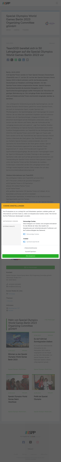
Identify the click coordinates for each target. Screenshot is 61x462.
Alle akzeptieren (30, 256)
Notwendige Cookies (10, 221)
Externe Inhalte (9, 226)
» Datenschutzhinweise (30, 248)
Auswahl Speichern (30, 251)
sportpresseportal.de (33, 242)
